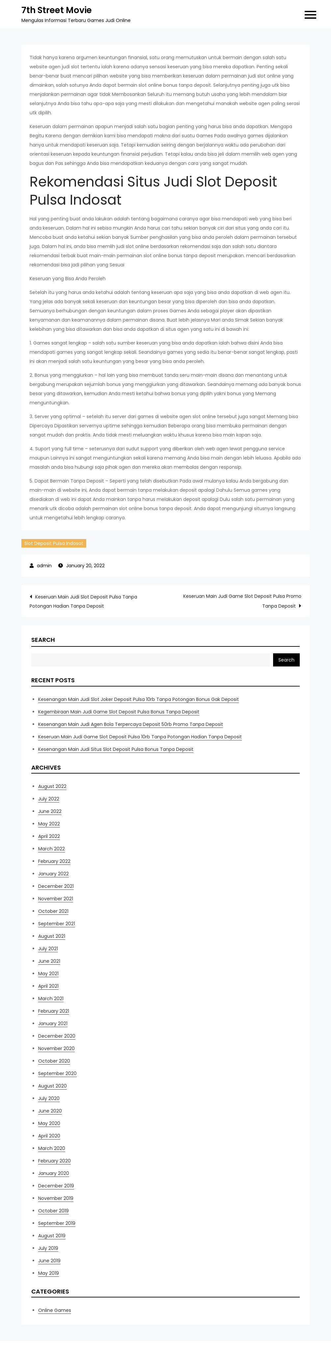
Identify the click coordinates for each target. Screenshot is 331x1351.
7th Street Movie (56, 10)
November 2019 (55, 1198)
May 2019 (48, 1273)
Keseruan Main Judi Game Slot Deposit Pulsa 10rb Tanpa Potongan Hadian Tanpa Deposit (140, 736)
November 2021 (55, 898)
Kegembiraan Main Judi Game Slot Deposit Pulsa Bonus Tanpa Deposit (118, 712)
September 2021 (56, 923)
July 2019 (48, 1248)
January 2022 (53, 873)
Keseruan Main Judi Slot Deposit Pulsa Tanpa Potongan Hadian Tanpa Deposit (83, 601)
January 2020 (53, 1173)
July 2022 (48, 799)
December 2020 (56, 1036)
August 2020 (52, 1086)
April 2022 (49, 836)
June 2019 (49, 1260)
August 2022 (52, 786)
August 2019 (51, 1235)
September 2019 (56, 1223)
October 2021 (53, 911)
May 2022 (49, 824)
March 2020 (51, 1148)
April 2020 (49, 1136)
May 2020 (49, 1123)
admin (44, 565)
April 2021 (48, 986)
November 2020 (56, 1048)
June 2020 (50, 1111)
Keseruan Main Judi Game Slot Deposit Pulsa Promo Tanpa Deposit (242, 601)
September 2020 (57, 1073)
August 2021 (51, 936)
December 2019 (56, 1185)
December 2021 (56, 886)
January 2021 (52, 1023)
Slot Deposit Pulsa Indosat (53, 543)
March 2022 (51, 848)
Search (43, 640)
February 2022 (54, 861)
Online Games (54, 1310)
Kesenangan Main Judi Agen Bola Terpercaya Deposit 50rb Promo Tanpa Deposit (130, 724)
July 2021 (48, 948)
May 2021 (48, 973)
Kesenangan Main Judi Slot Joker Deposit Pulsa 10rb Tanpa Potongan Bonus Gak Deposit (138, 699)
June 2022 (50, 811)
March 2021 (51, 998)
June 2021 (49, 961)
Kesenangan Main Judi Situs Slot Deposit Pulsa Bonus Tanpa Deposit (115, 749)
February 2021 (53, 1011)
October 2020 (54, 1061)
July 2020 (49, 1098)
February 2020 (54, 1161)
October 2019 (53, 1210)
